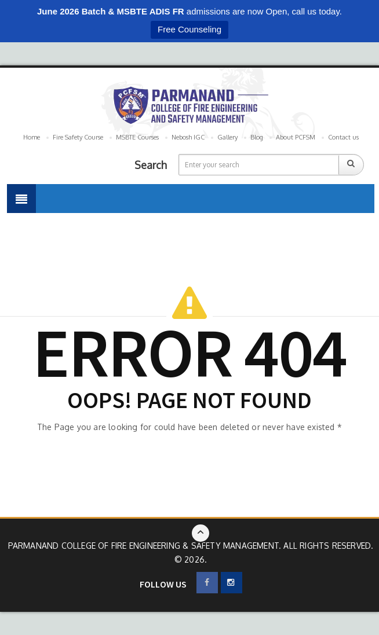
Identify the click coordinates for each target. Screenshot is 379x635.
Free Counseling (189, 29)
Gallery (227, 137)
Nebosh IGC (188, 137)
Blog (256, 137)
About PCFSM (295, 137)
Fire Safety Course (78, 137)
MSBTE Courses (137, 137)
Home (31, 137)
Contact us (343, 137)
